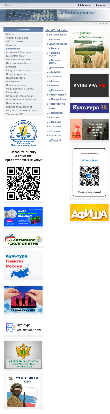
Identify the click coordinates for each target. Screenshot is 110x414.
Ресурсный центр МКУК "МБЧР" (22, 110)
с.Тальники (55, 126)
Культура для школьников (19, 107)
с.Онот (53, 108)
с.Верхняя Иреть (54, 61)
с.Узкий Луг (55, 135)
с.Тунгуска (55, 131)
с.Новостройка (57, 104)
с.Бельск (54, 48)
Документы (11, 45)
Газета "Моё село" (15, 56)
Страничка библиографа (18, 52)
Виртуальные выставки (18, 70)
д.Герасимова (56, 67)
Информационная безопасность (22, 99)
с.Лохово (54, 85)
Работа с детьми (14, 41)
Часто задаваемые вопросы (20, 88)
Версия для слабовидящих (19, 96)
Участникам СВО (14, 114)
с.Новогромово (57, 94)
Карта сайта (12, 92)
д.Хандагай (55, 140)
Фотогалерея (12, 81)
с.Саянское (55, 122)
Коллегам (11, 67)
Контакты (100, 5)
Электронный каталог (17, 38)
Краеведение (13, 48)
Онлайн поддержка (16, 85)
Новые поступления (16, 74)
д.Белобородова (58, 44)
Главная (10, 34)
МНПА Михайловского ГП (19, 59)
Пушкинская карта (15, 78)
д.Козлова (54, 81)
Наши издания (13, 103)
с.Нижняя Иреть (58, 99)
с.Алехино (54, 39)
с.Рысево (54, 117)
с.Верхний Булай (54, 54)
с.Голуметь (55, 72)
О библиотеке (84, 5)
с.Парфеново (56, 113)
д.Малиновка (56, 90)
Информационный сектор (19, 63)
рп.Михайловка (57, 34)
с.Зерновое (55, 76)
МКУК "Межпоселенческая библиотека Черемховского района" (47, 15)
